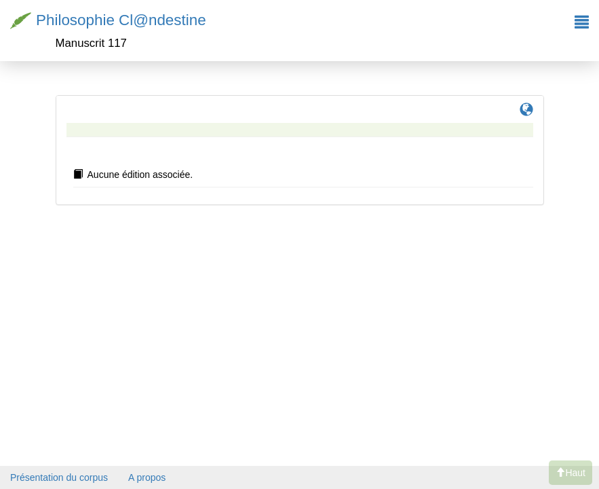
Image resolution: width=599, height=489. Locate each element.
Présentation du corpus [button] (59, 477)
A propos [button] (147, 477)
